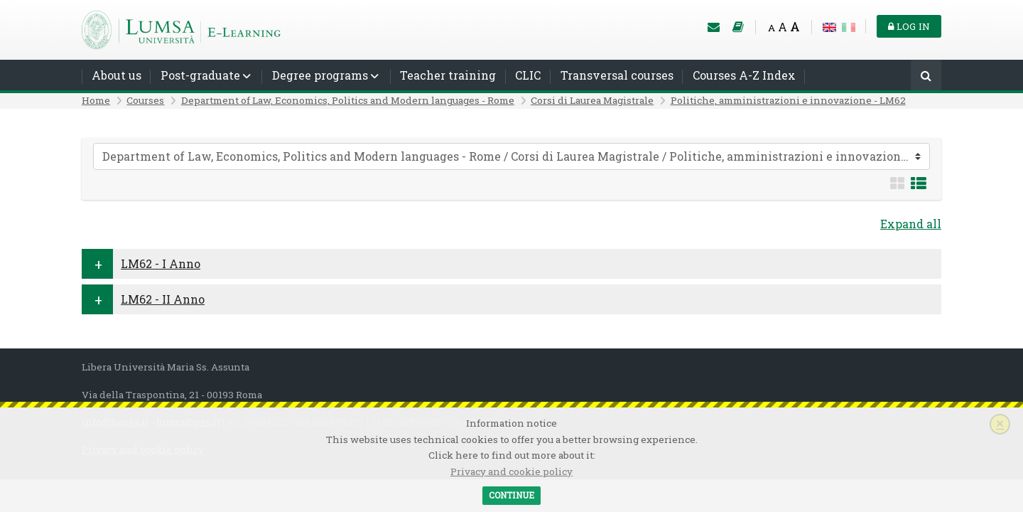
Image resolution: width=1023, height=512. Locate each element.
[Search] (926, 76)
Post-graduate (200, 75)
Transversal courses (617, 75)
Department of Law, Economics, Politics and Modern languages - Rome (347, 100)
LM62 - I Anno (160, 263)
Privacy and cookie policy (511, 471)
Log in (909, 26)
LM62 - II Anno (163, 299)
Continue (511, 495)
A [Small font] (771, 27)
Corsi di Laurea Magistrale (592, 100)
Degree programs (320, 75)
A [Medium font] (782, 26)
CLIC (528, 75)
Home (96, 100)
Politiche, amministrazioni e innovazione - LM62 (788, 100)
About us (116, 75)
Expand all (910, 223)
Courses (145, 100)
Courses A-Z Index (744, 75)
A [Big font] (795, 26)
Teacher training (448, 75)
